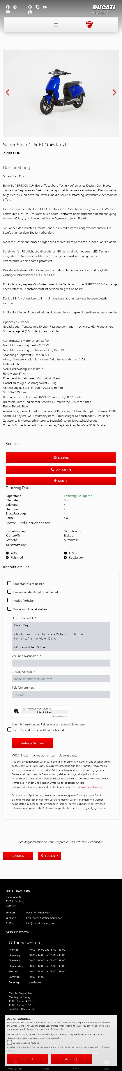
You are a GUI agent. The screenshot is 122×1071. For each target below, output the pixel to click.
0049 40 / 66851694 (38, 912)
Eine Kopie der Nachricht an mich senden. (40, 730)
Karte (61, 481)
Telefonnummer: (23, 687)
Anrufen (61, 470)
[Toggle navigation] (56, 25)
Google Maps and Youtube (26, 1042)
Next (114, 94)
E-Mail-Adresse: (24, 671)
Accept (71, 1059)
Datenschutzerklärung (89, 787)
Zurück (18, 855)
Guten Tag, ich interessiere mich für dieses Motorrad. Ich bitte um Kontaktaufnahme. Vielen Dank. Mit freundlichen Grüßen (61, 636)
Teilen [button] (48, 855)
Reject (28, 1059)
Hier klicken (44, 712)
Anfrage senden (32, 743)
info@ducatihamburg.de (40, 923)
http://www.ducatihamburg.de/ (44, 918)
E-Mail (61, 457)
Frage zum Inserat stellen (30, 609)
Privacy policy (57, 1029)
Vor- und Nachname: (26, 656)
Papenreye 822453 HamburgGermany (15, 901)
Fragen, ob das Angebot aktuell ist (35, 592)
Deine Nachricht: (24, 618)
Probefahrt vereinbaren (28, 584)
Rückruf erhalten (24, 600)
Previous (8, 94)
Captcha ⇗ (60, 716)
